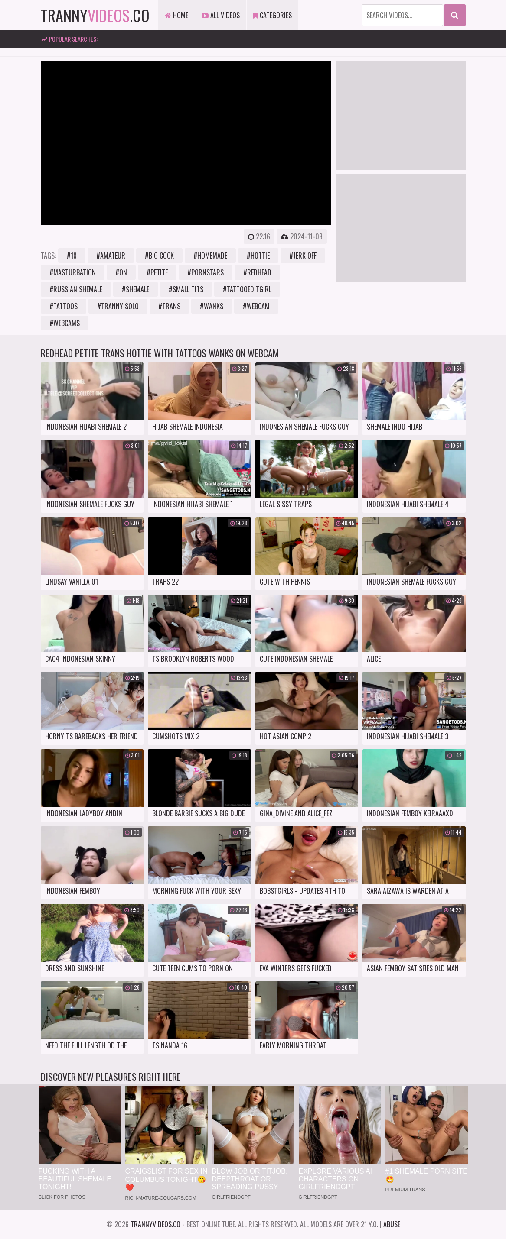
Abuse (391, 1224)
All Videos (221, 15)
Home (176, 15)
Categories (272, 15)
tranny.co (95, 14)
